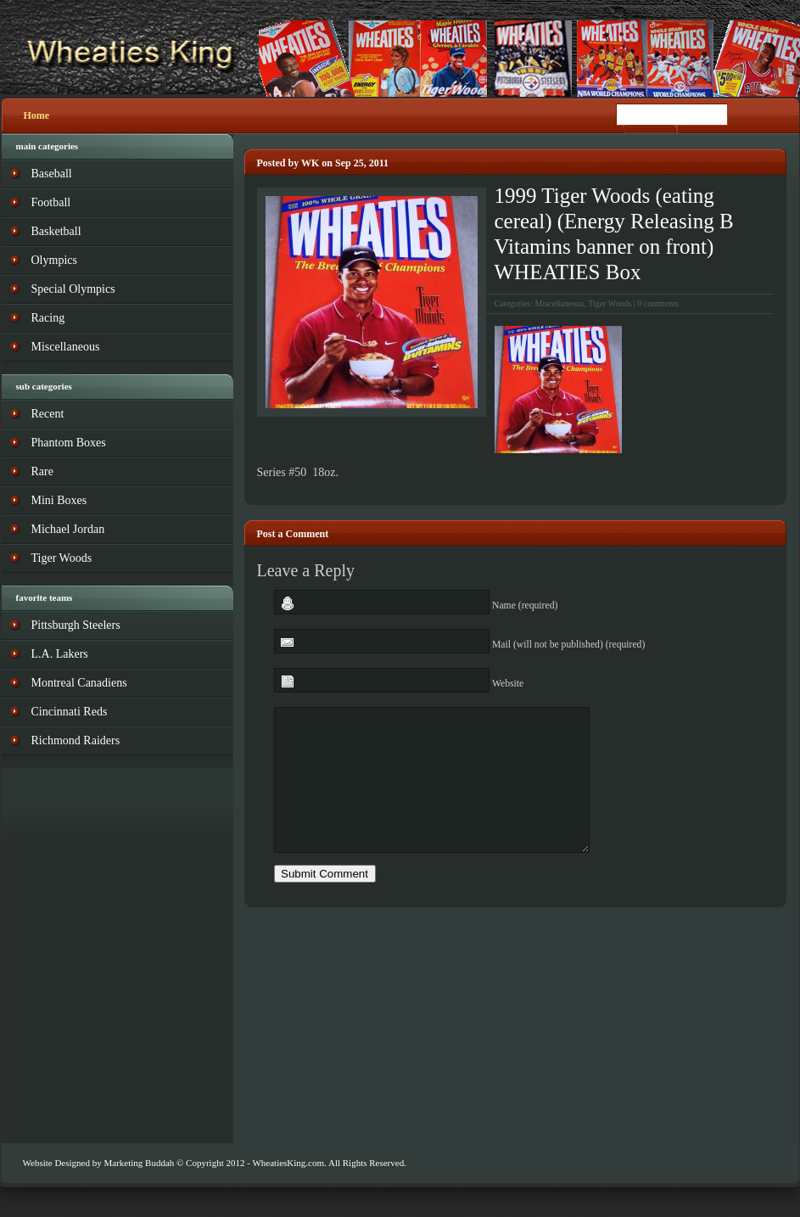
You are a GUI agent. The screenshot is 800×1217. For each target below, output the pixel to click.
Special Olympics (73, 289)
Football (51, 202)
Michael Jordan (68, 529)
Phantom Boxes (68, 442)
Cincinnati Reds (69, 711)
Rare (42, 471)
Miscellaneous (560, 303)
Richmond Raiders (75, 740)
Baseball (51, 173)
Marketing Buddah (138, 1163)
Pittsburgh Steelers (75, 625)
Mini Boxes (59, 500)
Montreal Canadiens (79, 682)
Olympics (54, 260)
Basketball (56, 231)
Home (37, 115)
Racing (48, 317)
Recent (47, 413)
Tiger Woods (609, 303)
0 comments (658, 303)
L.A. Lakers (59, 654)
